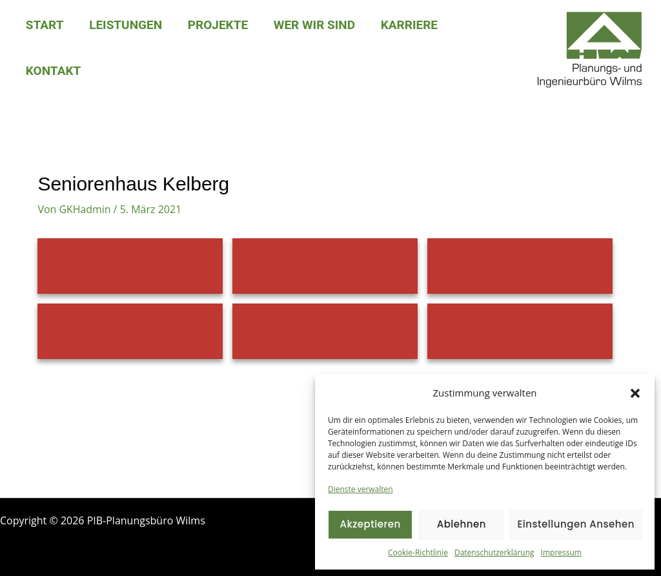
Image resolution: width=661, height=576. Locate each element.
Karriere (404, 24)
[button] (635, 393)
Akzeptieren (370, 524)
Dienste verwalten (360, 489)
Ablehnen (461, 524)
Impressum (561, 552)
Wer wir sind (310, 24)
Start (44, 24)
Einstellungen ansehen (576, 524)
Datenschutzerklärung (494, 552)
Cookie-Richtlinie (418, 552)
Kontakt (52, 70)
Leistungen (124, 24)
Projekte (215, 24)
